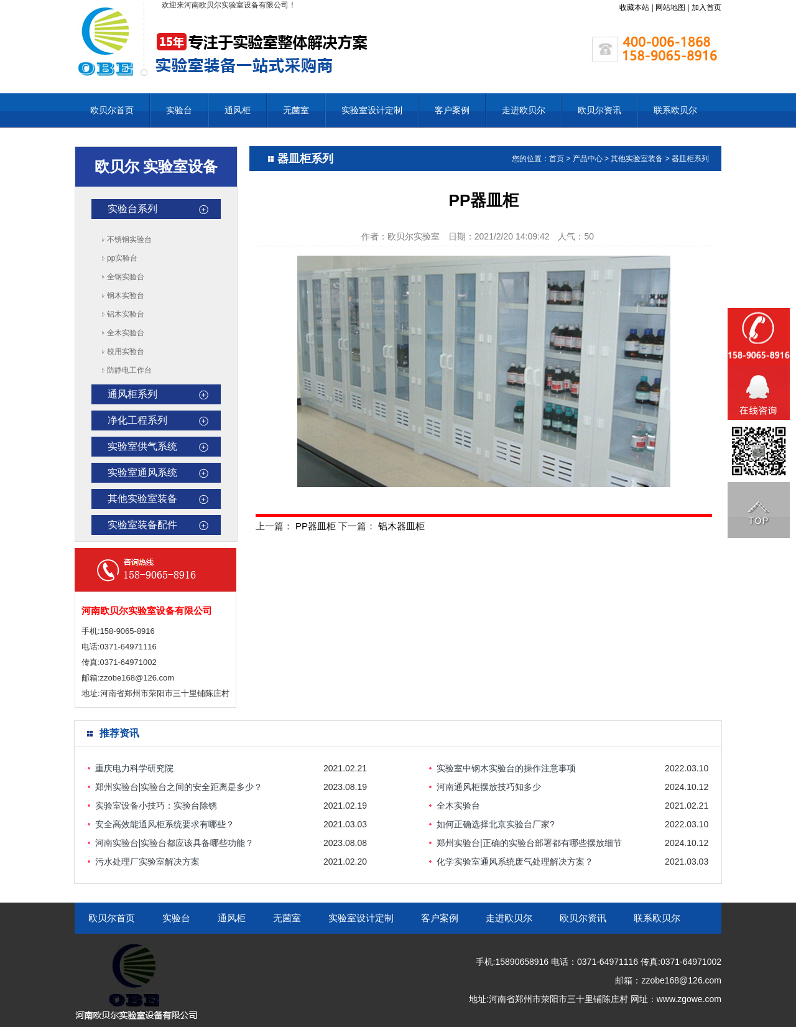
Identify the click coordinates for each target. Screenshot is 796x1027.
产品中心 (588, 158)
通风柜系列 (132, 394)
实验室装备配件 (142, 524)
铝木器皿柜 (401, 526)
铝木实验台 (125, 314)
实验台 (179, 110)
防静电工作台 (129, 370)
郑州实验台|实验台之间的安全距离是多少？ (179, 787)
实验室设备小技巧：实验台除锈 (156, 806)
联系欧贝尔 (675, 110)
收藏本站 (634, 7)
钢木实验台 (125, 295)
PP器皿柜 (315, 526)
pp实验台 (122, 258)
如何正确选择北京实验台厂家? (496, 824)
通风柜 (237, 110)
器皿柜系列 (690, 158)
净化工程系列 (137, 420)
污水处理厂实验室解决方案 (147, 862)
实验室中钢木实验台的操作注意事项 (506, 768)
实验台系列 (132, 208)
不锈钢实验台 (129, 239)
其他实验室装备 (142, 498)
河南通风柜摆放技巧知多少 (489, 787)
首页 (556, 158)
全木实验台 (125, 332)
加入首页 (706, 7)
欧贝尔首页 (112, 110)
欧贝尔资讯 (599, 110)
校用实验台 (125, 351)
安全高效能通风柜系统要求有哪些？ (164, 824)
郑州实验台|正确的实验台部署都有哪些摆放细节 (529, 843)
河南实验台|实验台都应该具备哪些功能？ (174, 843)
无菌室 (296, 110)
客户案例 (452, 110)
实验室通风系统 (142, 472)
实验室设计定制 (371, 110)
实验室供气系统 (142, 446)
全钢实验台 (125, 276)
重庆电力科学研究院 (134, 768)
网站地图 (670, 7)
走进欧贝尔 (523, 110)
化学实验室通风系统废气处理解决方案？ (515, 862)
